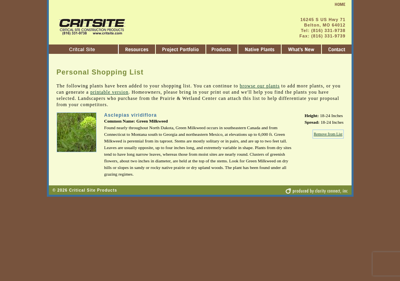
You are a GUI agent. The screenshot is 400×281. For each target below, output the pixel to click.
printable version (109, 92)
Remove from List (328, 134)
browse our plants (260, 86)
